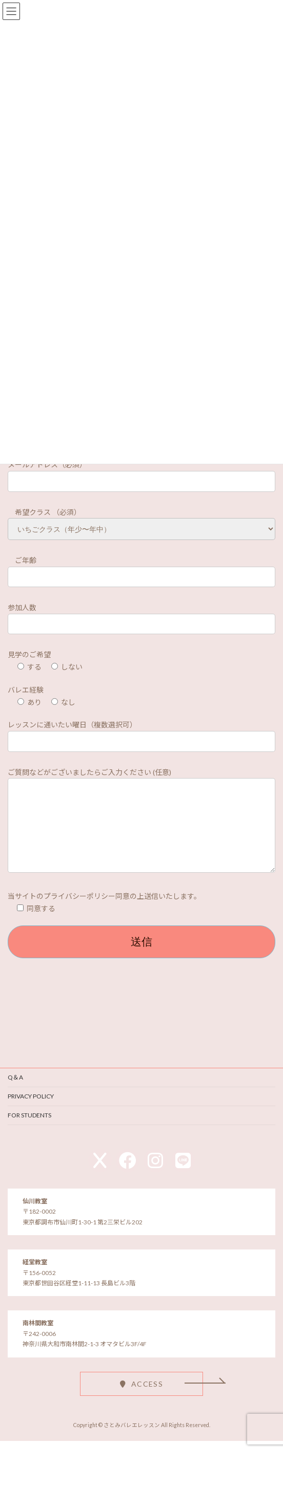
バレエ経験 (26, 691)
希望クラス (30, 513)
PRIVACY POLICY (31, 1113)
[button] (141, 1401)
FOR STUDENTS (29, 1132)
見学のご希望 (29, 656)
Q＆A (15, 1094)
